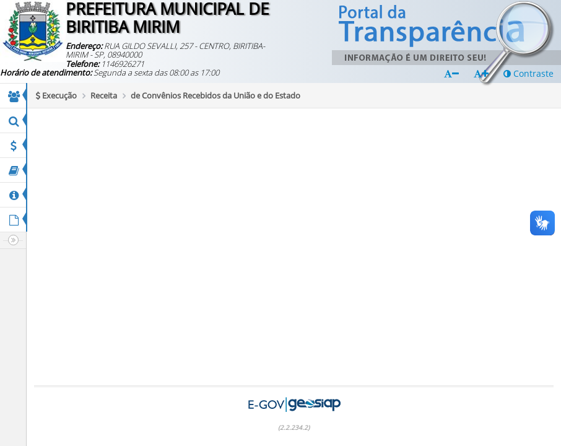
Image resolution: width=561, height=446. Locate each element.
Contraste (528, 73)
